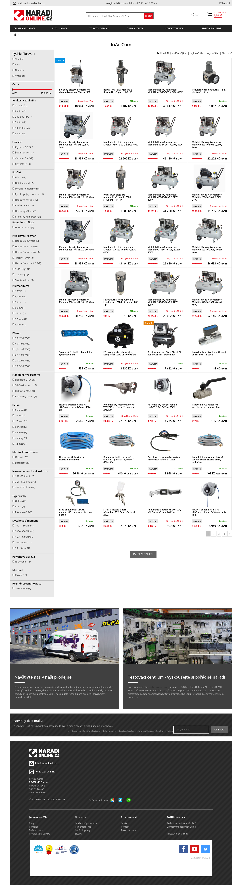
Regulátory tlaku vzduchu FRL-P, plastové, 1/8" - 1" (209, 91)
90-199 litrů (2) (23, 127)
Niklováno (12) (23, 561)
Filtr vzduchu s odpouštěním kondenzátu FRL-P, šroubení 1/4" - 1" (120, 302)
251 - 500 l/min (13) (25, 481)
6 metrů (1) (21, 409)
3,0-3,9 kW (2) (22, 366)
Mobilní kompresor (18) (27, 188)
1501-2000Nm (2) (24, 536)
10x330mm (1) (23, 588)
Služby (78, 833)
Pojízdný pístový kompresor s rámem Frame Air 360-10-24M (74, 91)
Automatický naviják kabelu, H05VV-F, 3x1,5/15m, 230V (162, 406)
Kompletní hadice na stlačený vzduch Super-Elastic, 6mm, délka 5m (207, 460)
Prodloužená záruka (39, 833)
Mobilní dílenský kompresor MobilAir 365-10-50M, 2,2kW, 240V (74, 145)
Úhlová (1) (20, 500)
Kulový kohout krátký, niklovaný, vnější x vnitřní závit (209, 353)
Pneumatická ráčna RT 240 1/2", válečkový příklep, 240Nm (164, 511)
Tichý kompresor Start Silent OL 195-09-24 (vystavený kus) (165, 353)
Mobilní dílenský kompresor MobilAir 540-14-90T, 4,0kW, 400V (165, 143)
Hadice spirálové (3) (25, 211)
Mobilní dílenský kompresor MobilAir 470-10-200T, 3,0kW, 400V (163, 197)
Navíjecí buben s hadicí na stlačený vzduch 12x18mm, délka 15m (209, 512)
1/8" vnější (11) (23, 268)
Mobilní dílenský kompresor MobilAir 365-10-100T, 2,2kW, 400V (163, 302)
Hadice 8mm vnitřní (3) (27, 252)
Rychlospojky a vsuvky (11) (29, 194)
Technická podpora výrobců (181, 823)
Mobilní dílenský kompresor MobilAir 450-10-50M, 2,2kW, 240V (207, 145)
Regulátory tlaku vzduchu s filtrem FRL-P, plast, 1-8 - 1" (117, 91)
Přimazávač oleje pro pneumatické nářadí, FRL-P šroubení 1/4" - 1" (117, 197)
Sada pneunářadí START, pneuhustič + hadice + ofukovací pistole (76, 512)
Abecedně (227, 53)
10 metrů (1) (21, 415)
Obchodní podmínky (86, 823)
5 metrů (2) (21, 426)
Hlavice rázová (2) (24, 227)
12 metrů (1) (21, 443)
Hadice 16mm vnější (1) (27, 246)
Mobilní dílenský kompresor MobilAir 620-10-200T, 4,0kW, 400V (207, 250)
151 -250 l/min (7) (24, 476)
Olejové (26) (21, 457)
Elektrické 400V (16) (25, 390)
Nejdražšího (213, 53)
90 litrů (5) (20, 133)
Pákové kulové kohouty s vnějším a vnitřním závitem (206, 406)
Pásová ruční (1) (23, 512)
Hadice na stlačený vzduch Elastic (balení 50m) (73, 458)
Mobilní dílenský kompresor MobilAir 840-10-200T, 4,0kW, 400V (207, 302)
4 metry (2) (21, 437)
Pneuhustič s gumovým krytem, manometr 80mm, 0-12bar (164, 458)
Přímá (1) (20, 506)
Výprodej (20, 75)
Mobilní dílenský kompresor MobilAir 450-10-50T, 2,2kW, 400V (120, 143)
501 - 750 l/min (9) (25, 487)
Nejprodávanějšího (177, 53)
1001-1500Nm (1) (24, 525)
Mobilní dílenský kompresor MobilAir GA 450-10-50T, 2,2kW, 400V (164, 250)
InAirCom (64, 101)
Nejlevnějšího (197, 53)
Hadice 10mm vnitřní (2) (28, 263)
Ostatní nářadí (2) (24, 182)
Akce (17, 64)
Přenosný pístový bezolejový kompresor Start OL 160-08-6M (119, 353)
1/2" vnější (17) (23, 274)
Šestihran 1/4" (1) (24, 152)
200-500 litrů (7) (23, 116)
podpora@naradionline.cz (31, 3)
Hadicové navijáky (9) (26, 199)
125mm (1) (21, 319)
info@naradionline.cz (47, 763)
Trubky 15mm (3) (24, 257)
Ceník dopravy (82, 830)
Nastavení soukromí (177, 833)
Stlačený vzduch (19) (26, 385)
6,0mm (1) (20, 307)
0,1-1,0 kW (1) (22, 354)
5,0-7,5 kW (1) (22, 338)
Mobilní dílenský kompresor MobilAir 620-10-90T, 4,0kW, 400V (165, 91)
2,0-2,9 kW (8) (22, 360)
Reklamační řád (83, 826)
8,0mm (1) (20, 324)
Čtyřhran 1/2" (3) (24, 147)
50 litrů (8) (20, 122)
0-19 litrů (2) (21, 105)
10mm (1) (20, 313)
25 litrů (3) (20, 111)
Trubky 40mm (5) (24, 280)
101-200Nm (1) (23, 542)
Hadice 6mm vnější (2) (27, 240)
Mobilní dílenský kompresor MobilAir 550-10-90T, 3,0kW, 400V (76, 301)
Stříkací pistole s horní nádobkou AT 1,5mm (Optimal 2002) (119, 512)
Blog (31, 823)
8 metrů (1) (21, 432)
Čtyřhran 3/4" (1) (24, 158)
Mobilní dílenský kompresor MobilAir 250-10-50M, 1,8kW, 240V (207, 197)
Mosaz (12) (21, 575)
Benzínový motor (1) (26, 396)
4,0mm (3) (20, 296)
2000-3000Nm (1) (24, 531)
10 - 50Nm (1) (22, 548)
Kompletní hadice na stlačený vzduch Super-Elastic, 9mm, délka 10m (119, 460)
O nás (124, 823)
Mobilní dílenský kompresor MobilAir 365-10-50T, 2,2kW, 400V (76, 248)
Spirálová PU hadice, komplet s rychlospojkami (75, 353)
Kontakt (125, 826)
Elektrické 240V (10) (25, 379)
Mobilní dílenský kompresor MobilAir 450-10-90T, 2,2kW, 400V (76, 196)
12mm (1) (20, 290)
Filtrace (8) (20, 177)
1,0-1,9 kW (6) (22, 349)
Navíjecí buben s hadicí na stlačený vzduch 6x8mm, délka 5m (75, 407)
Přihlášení (224, 3)
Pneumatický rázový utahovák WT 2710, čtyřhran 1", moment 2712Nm (119, 407)
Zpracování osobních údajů (181, 826)
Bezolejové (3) (22, 462)
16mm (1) (20, 302)
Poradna (33, 826)
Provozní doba (128, 830)
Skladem (19, 58)
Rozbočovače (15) (24, 205)
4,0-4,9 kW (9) (22, 343)
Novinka (19, 70)
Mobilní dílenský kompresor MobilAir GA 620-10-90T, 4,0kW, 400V (119, 250)
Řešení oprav (36, 830)
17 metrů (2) (21, 421)
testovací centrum (159, 686)
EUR (197, 14)
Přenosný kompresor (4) (28, 216)
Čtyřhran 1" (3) (23, 163)
